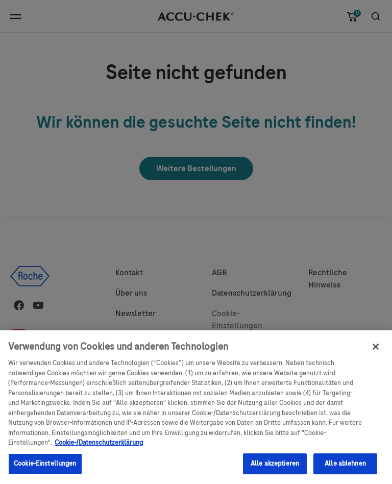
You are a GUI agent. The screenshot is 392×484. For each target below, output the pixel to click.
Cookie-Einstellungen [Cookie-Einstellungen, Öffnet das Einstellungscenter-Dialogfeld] (45, 468)
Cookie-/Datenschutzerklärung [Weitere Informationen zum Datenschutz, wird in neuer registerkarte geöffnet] (99, 447)
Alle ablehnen (345, 468)
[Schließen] (375, 352)
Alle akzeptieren (275, 468)
